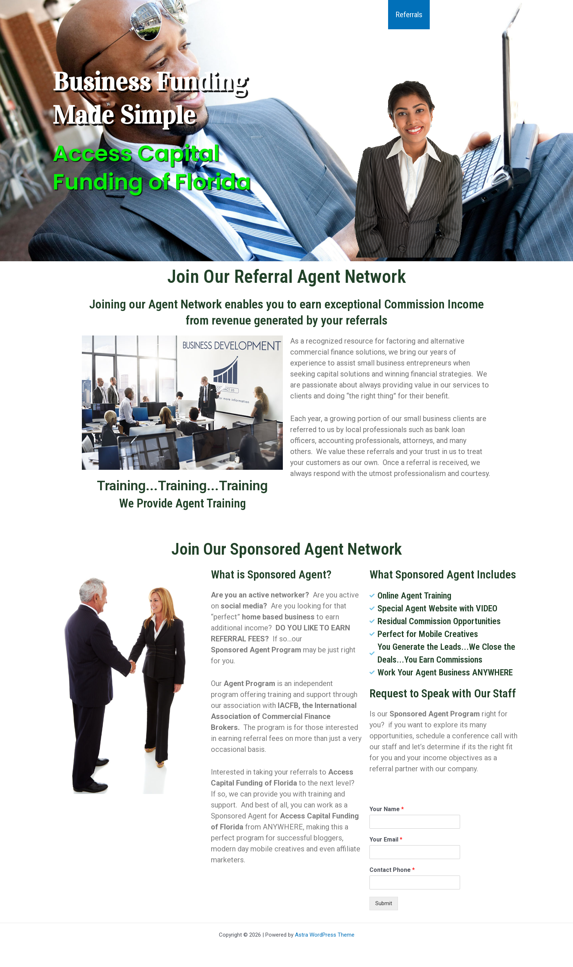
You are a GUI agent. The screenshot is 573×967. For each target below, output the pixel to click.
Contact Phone (392, 869)
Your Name (386, 809)
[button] (330, 14)
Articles (447, 14)
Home (235, 14)
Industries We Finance (297, 14)
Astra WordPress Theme (324, 935)
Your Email (385, 839)
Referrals (407, 14)
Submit (383, 903)
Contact (486, 14)
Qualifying (364, 14)
